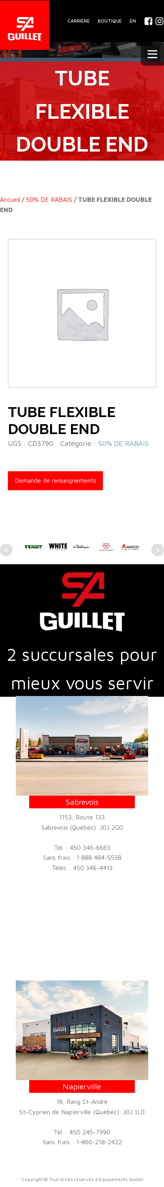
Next (157, 550)
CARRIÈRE (78, 21)
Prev (6, 550)
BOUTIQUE (110, 21)
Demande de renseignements (55, 480)
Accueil (10, 199)
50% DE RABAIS (49, 199)
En (133, 21)
